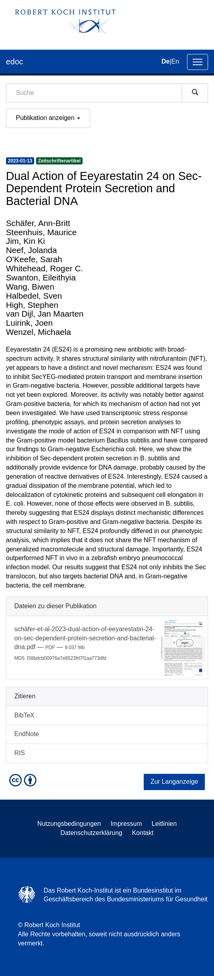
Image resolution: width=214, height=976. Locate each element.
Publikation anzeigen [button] (48, 117)
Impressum (126, 823)
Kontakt (142, 832)
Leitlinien (164, 823)
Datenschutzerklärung (91, 832)
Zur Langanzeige (174, 781)
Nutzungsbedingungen (69, 823)
